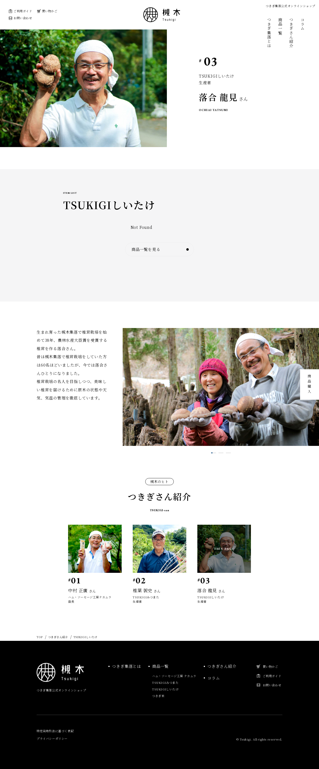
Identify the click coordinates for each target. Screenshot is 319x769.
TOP (40, 637)
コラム (302, 24)
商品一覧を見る (153, 249)
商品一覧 (280, 26)
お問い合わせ (20, 18)
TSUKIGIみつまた (165, 682)
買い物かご (47, 11)
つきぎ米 (158, 696)
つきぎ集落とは (269, 33)
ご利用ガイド (20, 11)
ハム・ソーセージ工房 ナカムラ (174, 676)
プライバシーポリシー (52, 738)
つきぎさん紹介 (291, 33)
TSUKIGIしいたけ (165, 689)
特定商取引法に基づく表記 (55, 731)
